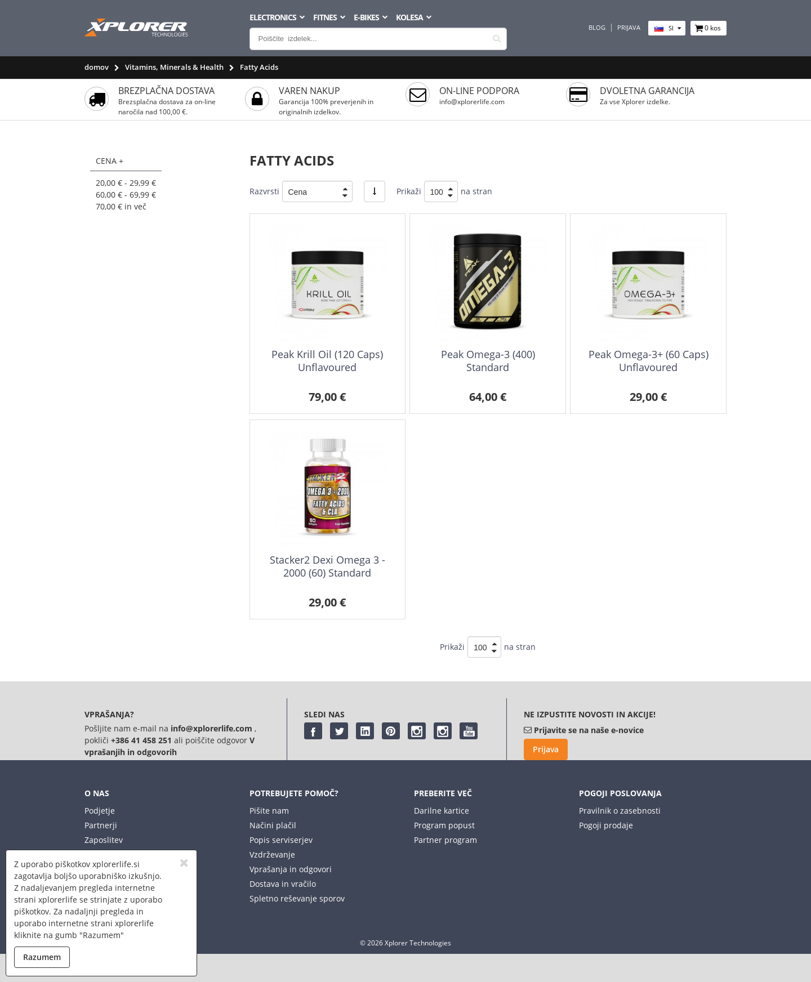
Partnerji (100, 825)
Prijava (628, 28)
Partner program (445, 839)
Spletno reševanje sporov (297, 898)
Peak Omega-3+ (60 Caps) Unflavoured (648, 360)
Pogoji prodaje (606, 825)
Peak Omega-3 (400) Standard (488, 360)
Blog (597, 28)
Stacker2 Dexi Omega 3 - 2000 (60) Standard (327, 566)
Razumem (42, 957)
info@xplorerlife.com (472, 101)
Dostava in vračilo (282, 883)
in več (121, 206)
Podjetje (99, 810)
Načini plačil (272, 825)
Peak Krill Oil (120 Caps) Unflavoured (327, 360)
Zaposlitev (103, 839)
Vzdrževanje (272, 854)
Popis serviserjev (281, 839)
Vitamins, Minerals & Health (174, 67)
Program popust (444, 825)
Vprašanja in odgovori (290, 869)
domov (96, 67)
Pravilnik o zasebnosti (620, 810)
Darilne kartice (441, 810)
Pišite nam (269, 810)
